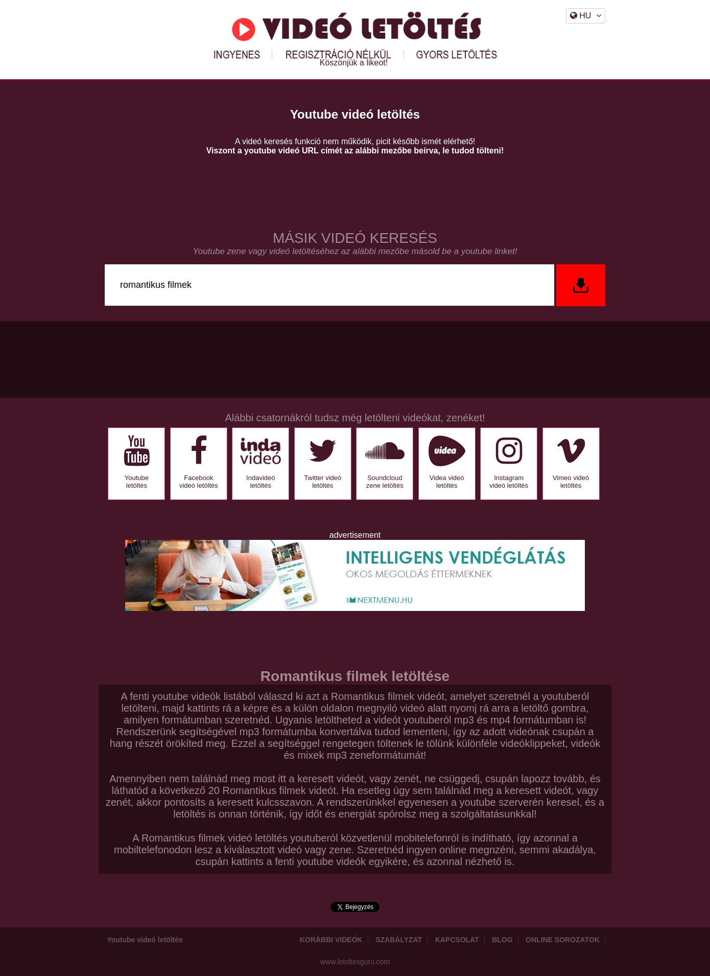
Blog (502, 940)
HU (586, 15)
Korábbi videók (331, 940)
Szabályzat (398, 940)
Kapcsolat (457, 940)
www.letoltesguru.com (355, 962)
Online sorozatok (563, 940)
